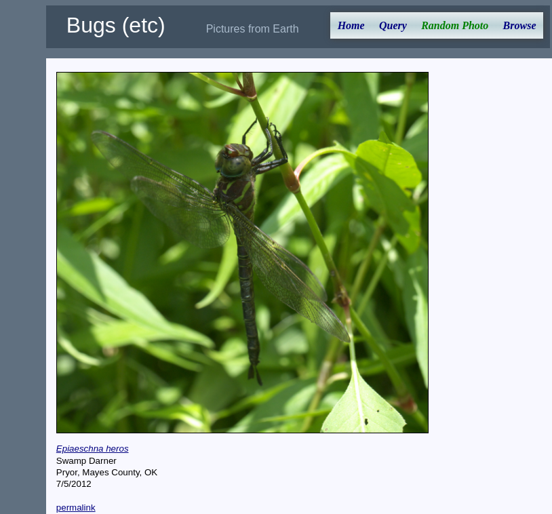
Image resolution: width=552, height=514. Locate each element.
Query (393, 25)
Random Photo (454, 25)
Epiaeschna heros (92, 448)
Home (351, 25)
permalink (76, 507)
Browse (519, 25)
